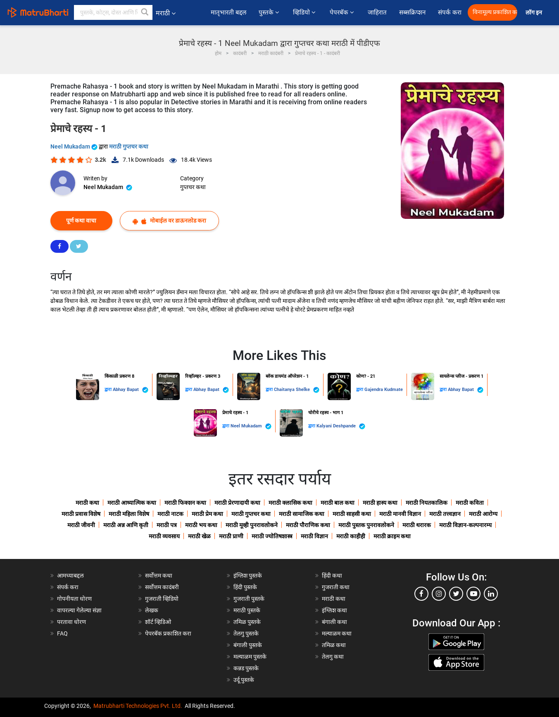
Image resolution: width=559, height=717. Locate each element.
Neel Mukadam (74, 146)
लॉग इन (535, 12)
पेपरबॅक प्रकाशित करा (168, 633)
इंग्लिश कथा (334, 610)
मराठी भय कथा (201, 525)
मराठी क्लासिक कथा (290, 502)
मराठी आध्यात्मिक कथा (131, 502)
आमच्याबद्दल (70, 575)
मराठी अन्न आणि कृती (125, 525)
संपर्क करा (449, 12)
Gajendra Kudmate (383, 389)
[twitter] (456, 594)
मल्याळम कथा (337, 633)
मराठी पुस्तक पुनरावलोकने (366, 525)
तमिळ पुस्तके (247, 622)
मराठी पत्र (167, 525)
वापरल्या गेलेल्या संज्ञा (79, 610)
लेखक (151, 610)
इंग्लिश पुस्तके (247, 575)
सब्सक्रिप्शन (412, 12)
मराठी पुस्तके (246, 610)
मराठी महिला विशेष (129, 514)
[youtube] (473, 594)
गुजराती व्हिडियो (161, 598)
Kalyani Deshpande (340, 426)
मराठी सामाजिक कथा (301, 514)
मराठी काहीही (350, 536)
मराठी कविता (470, 502)
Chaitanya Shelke (296, 390)
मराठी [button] (166, 13)
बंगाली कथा (334, 622)
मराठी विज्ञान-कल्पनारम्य (465, 525)
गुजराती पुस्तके (248, 598)
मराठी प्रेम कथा (207, 514)
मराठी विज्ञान (314, 536)
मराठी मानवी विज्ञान (400, 514)
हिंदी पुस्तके (245, 587)
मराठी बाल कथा (337, 502)
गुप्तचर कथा (193, 187)
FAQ (62, 633)
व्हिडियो (305, 12)
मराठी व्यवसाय (164, 536)
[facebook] (421, 594)
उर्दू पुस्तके (243, 679)
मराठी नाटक (170, 514)
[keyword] (113, 12)
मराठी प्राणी (231, 536)
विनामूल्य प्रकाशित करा (495, 12)
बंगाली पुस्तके (247, 645)
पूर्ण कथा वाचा (81, 220)
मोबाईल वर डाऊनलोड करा (169, 220)
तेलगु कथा (333, 656)
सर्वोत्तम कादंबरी (162, 587)
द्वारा (109, 389)
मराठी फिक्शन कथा (185, 502)
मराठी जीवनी (81, 525)
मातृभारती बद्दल (228, 12)
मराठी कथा (87, 502)
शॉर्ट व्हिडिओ (158, 622)
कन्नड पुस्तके (246, 668)
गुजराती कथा (336, 587)
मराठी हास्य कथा (380, 502)
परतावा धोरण (72, 622)
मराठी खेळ (199, 536)
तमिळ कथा (334, 645)
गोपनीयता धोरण (74, 598)
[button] (145, 12)
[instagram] (439, 594)
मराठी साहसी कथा (352, 514)
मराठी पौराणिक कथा (308, 525)
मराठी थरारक (416, 525)
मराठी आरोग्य (483, 514)
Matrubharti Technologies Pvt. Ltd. (137, 706)
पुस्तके (270, 12)
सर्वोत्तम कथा (158, 575)
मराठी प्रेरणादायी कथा (237, 502)
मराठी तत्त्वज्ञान (445, 514)
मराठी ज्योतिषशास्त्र (272, 536)
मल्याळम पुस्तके (249, 656)
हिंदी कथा (332, 575)
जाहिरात (377, 12)
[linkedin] (491, 594)
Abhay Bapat (130, 390)
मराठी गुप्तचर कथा (128, 146)
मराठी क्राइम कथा (392, 536)
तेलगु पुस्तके (246, 633)
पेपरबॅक (342, 12)
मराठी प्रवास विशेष (81, 514)
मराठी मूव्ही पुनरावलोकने (252, 525)
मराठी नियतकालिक (426, 502)
